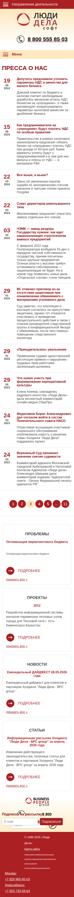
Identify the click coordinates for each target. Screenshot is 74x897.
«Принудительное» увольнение (41, 349)
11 (65, 504)
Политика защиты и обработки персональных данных (39, 854)
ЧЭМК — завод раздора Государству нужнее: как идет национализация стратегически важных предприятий (41, 234)
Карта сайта (32, 849)
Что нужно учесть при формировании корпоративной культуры (41, 381)
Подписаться (51, 821)
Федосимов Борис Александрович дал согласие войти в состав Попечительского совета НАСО (44, 417)
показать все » (16, 579)
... (56, 504)
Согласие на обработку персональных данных (37, 868)
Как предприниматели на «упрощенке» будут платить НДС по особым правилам (42, 129)
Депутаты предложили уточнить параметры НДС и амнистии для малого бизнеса (42, 82)
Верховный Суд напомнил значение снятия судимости (39, 454)
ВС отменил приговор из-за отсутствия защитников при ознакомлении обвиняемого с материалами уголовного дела (41, 294)
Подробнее (29, 571)
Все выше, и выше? (32, 175)
